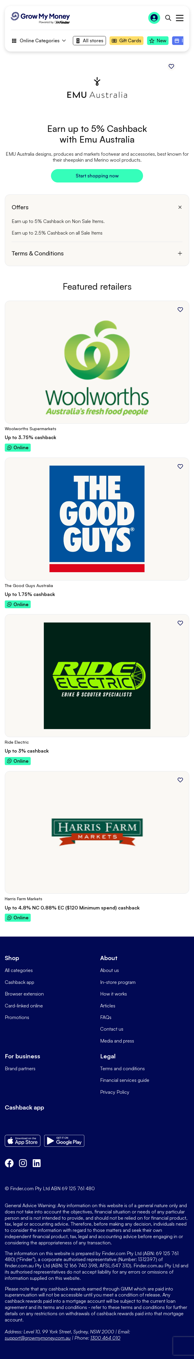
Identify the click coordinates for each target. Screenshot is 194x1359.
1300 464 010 (105, 1338)
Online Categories (38, 41)
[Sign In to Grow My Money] (154, 18)
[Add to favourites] (171, 66)
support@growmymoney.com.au (38, 1338)
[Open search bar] (168, 18)
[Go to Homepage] (40, 18)
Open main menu (179, 18)
